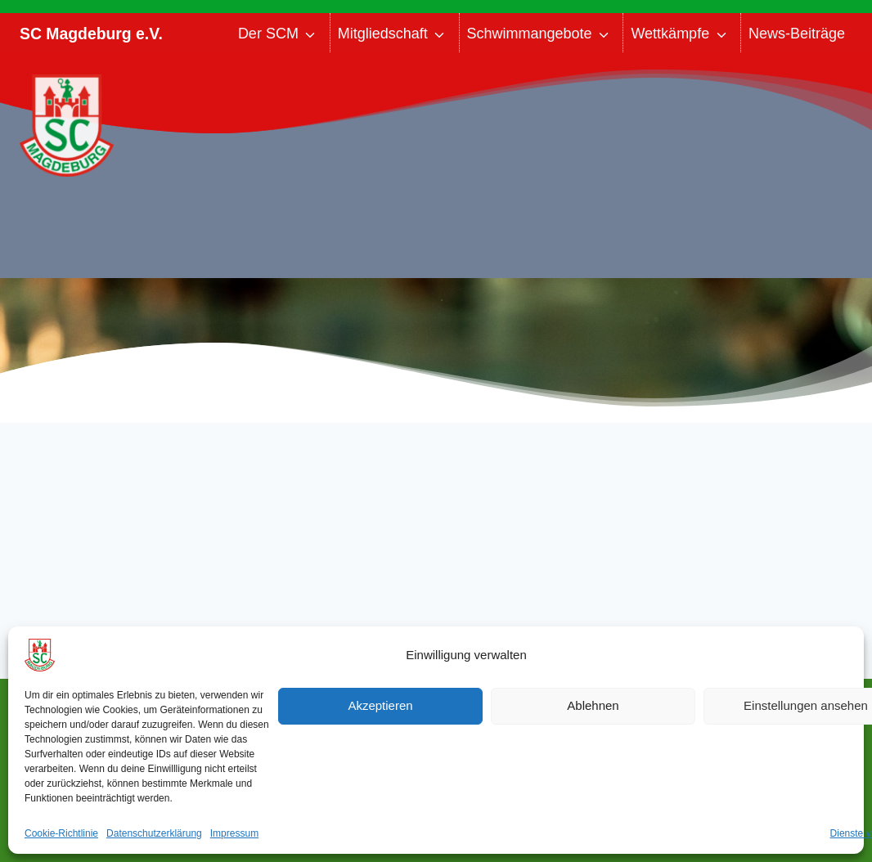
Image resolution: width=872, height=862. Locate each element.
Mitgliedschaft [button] (383, 33)
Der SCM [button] (268, 33)
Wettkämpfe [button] (670, 33)
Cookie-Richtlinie (61, 833)
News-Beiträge (796, 33)
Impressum (234, 833)
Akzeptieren (380, 705)
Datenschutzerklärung (154, 833)
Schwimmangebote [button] (529, 33)
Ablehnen (592, 705)
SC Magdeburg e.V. (91, 34)
